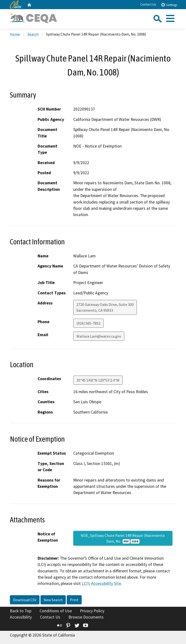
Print (74, 599)
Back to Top (20, 610)
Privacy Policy (92, 610)
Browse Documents (86, 617)
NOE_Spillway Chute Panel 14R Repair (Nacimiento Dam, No (123, 538)
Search (33, 34)
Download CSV (24, 599)
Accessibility (21, 617)
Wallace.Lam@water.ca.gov (98, 336)
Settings (169, 4)
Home (15, 34)
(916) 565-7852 (88, 323)
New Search (53, 599)
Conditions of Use (56, 610)
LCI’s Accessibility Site (101, 583)
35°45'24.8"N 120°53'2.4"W (98, 380)
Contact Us (148, 4)
